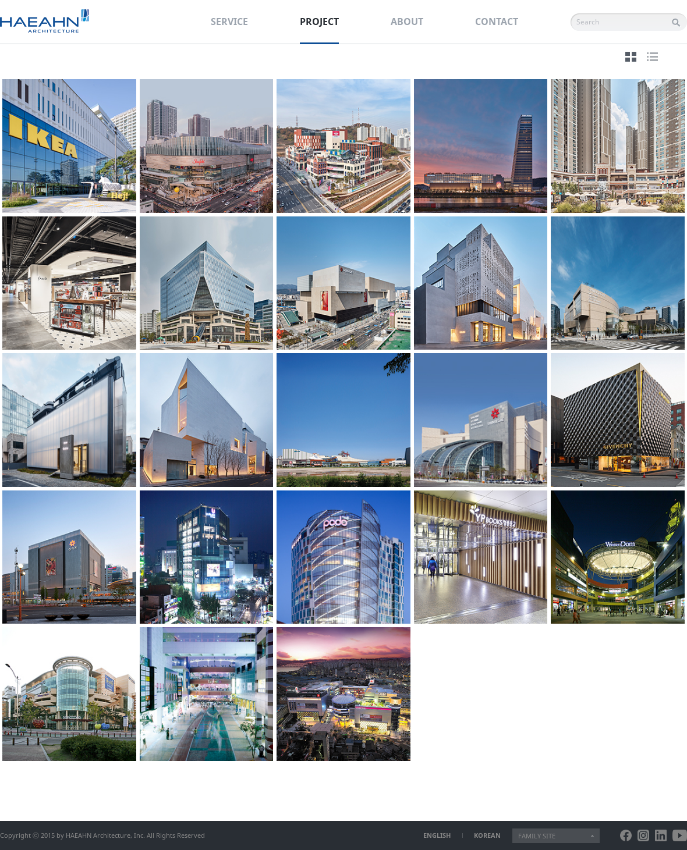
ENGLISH (437, 835)
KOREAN (487, 835)
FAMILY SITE (536, 835)
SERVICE (229, 21)
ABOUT (407, 21)
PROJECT (319, 21)
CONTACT (496, 21)
